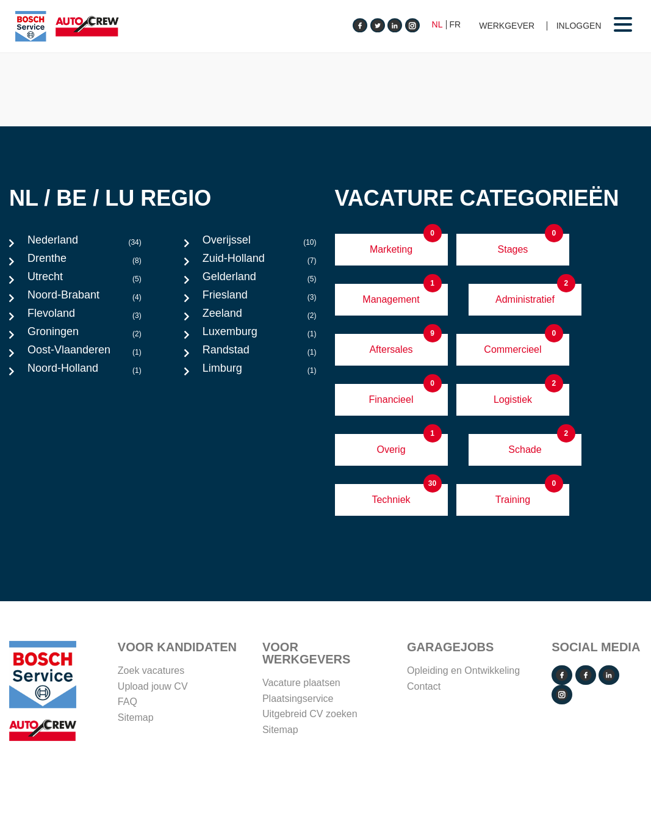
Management (390, 299)
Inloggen (579, 26)
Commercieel (512, 349)
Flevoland (84, 316)
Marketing (391, 249)
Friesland (260, 298)
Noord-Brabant (84, 298)
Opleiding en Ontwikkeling (463, 670)
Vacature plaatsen (301, 683)
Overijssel (260, 243)
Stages (513, 249)
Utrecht (84, 279)
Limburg (260, 371)
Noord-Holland (84, 371)
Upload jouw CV (153, 686)
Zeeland (260, 316)
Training (512, 499)
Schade (524, 449)
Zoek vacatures (151, 670)
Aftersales (390, 349)
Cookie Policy (427, 778)
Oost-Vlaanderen (84, 353)
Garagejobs (450, 647)
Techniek (391, 499)
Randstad (260, 353)
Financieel (391, 399)
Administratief (525, 299)
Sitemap (136, 717)
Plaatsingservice (298, 698)
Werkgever (506, 26)
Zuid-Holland (260, 261)
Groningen (84, 334)
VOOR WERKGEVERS (306, 653)
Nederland (84, 243)
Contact (424, 686)
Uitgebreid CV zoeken (310, 714)
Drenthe (84, 261)
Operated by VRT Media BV (581, 778)
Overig (390, 449)
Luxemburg (260, 334)
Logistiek (513, 399)
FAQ (127, 701)
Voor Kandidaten (177, 647)
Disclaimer (489, 778)
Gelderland (260, 279)
